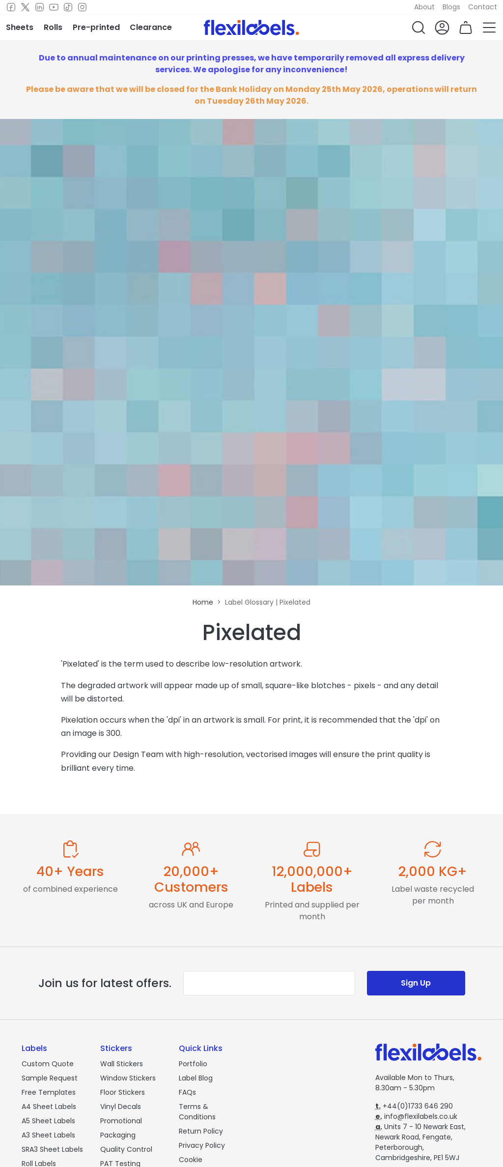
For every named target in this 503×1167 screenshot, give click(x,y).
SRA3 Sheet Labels (52, 1149)
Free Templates (49, 1092)
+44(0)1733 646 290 (414, 1106)
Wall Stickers (121, 1064)
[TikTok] (68, 7)
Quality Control (126, 1149)
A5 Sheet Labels (48, 1121)
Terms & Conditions (197, 1112)
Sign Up (416, 983)
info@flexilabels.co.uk (416, 1116)
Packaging (118, 1135)
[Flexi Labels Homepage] (251, 27)
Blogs (451, 7)
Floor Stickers (122, 1092)
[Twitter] (25, 7)
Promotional (121, 1121)
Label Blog (196, 1078)
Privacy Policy (202, 1145)
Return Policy (201, 1131)
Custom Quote (48, 1064)
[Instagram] (82, 7)
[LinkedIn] (39, 7)
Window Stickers (128, 1078)
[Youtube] (54, 7)
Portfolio (193, 1064)
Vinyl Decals (120, 1106)
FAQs (187, 1092)
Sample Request (50, 1078)
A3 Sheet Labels (48, 1135)
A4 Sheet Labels (49, 1106)
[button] (418, 27)
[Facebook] (11, 7)
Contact (482, 7)
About (424, 7)
